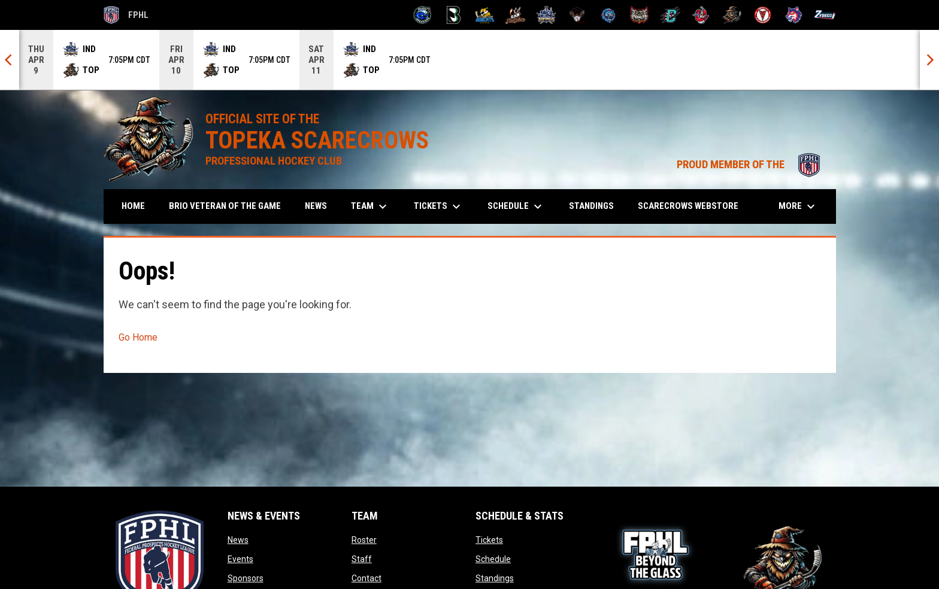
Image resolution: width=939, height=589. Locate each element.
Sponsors (245, 578)
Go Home (138, 337)
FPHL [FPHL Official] (126, 15)
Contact (366, 578)
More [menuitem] (798, 206)
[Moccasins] (578, 15)
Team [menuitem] (370, 206)
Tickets (489, 540)
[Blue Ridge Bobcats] (485, 15)
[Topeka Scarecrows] (732, 15)
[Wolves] (794, 15)
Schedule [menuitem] (516, 206)
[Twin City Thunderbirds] (763, 15)
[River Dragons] (670, 15)
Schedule (493, 559)
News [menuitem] (316, 206)
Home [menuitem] (133, 206)
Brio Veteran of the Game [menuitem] (225, 206)
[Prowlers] (639, 15)
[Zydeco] (825, 15)
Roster (364, 540)
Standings (494, 578)
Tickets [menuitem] (439, 206)
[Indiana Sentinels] (546, 15)
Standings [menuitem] (591, 206)
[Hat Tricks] (515, 15)
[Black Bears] (454, 15)
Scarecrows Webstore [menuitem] (692, 205)
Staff (362, 559)
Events (240, 559)
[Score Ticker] (469, 60)
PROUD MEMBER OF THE (750, 164)
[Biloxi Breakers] (422, 15)
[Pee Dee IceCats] (608, 15)
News (238, 540)
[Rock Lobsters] (701, 15)
